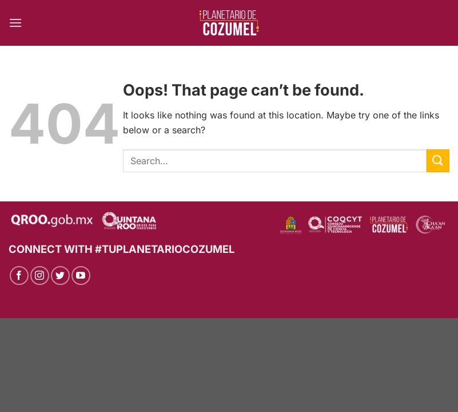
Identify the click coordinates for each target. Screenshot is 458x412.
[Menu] (15, 23)
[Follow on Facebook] (19, 275)
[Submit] (438, 160)
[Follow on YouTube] (80, 275)
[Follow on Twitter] (60, 275)
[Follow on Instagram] (39, 275)
